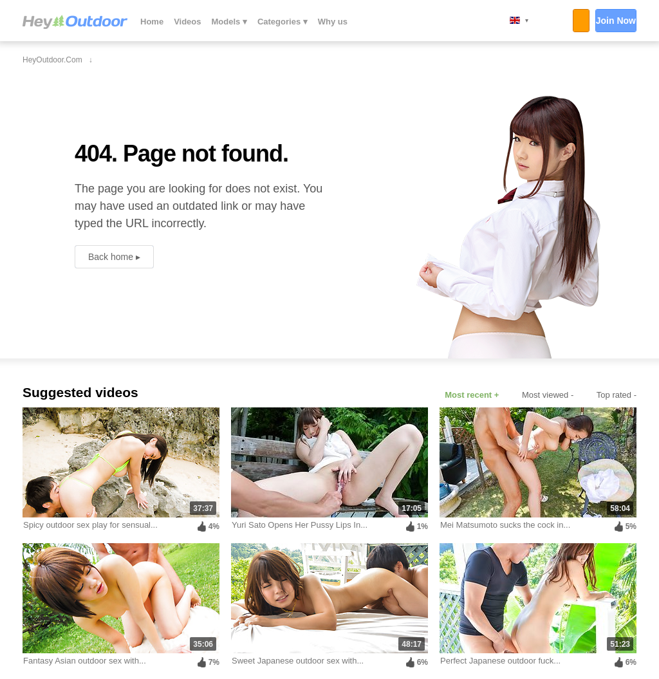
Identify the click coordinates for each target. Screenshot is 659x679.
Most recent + (472, 395)
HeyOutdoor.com (75, 22)
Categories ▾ (282, 21)
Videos (187, 21)
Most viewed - (547, 395)
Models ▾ (229, 21)
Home (151, 21)
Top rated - (616, 395)
